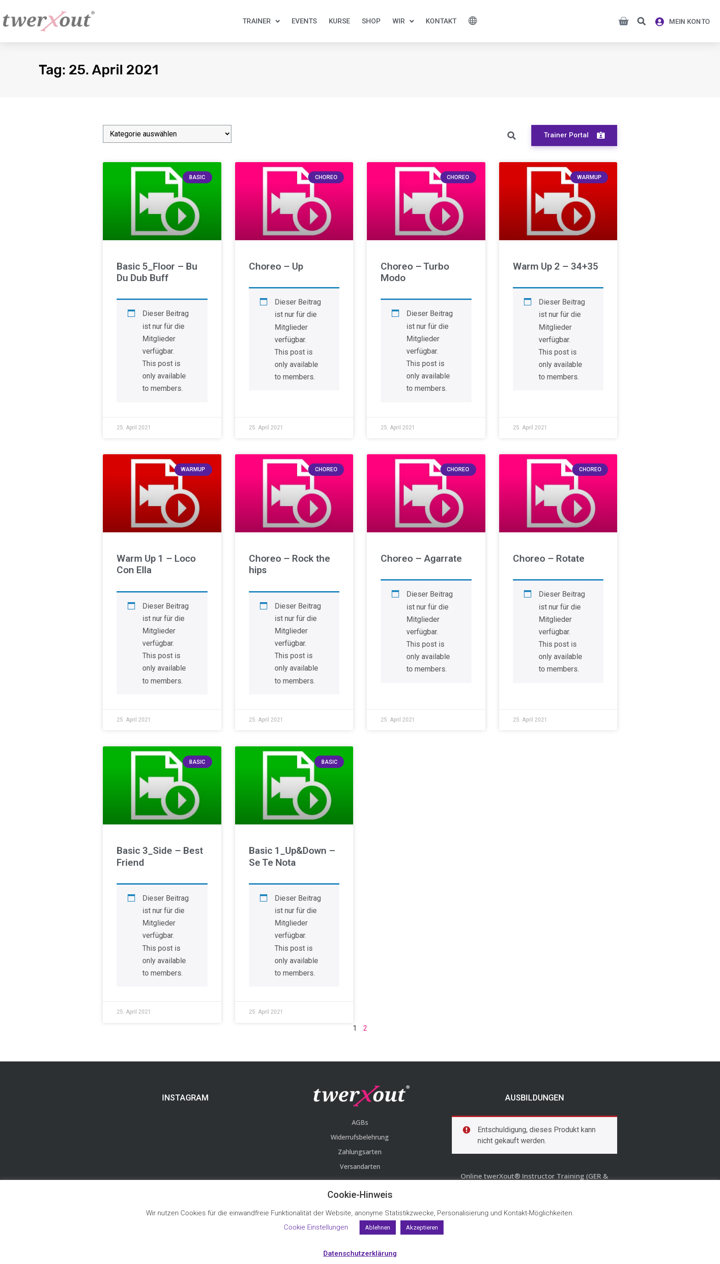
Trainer (261, 21)
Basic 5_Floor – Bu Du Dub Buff (157, 272)
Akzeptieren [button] (422, 1227)
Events (304, 21)
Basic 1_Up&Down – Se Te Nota (292, 856)
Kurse (339, 21)
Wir (403, 21)
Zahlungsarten (360, 1151)
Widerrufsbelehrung (360, 1137)
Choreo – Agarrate (421, 558)
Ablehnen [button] (377, 1227)
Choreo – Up (276, 266)
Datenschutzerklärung (360, 1253)
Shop (371, 21)
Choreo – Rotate (549, 558)
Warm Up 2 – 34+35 (555, 266)
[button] (641, 21)
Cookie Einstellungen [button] (316, 1227)
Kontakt (441, 21)
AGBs (360, 1122)
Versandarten (360, 1166)
